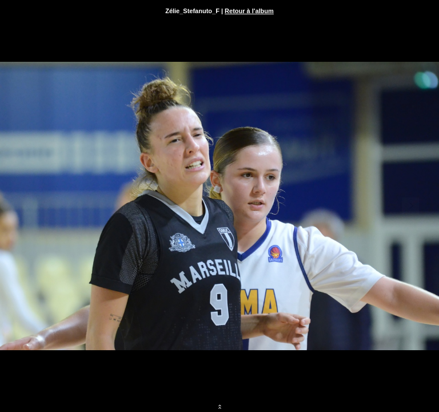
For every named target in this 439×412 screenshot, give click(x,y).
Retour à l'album (249, 10)
